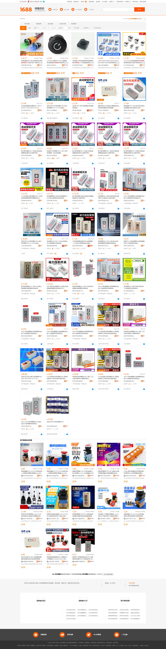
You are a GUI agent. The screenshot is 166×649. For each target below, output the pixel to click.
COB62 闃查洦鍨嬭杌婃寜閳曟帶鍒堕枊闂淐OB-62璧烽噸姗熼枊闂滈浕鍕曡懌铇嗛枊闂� (134, 472)
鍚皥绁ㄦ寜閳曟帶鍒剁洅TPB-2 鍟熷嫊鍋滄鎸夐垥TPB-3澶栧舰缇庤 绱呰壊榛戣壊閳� (83, 558)
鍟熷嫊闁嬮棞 (32, 564)
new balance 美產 (135, 615)
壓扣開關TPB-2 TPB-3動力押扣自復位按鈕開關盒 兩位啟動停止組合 (134, 107)
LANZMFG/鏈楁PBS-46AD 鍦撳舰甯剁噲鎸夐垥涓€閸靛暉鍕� (57, 61)
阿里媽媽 (85, 645)
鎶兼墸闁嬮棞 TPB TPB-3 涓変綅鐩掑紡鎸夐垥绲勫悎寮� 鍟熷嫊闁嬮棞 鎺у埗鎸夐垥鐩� (82, 515)
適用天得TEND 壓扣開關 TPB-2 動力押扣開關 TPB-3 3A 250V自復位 (31, 242)
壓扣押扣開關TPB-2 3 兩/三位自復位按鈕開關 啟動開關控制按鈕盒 (31, 287)
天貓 (61, 645)
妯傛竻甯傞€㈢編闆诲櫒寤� (55, 518)
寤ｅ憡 (40, 63)
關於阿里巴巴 (101, 642)
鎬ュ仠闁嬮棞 (102, 521)
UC (117, 645)
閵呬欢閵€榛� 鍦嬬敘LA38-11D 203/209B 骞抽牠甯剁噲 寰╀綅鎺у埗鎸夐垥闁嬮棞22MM (57, 515)
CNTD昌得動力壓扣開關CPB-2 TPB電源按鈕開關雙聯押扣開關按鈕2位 (31, 197)
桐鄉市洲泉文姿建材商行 (129, 110)
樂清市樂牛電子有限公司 (104, 245)
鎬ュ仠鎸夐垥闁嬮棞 (27, 478)
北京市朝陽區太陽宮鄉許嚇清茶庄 (87, 610)
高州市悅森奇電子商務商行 (27, 291)
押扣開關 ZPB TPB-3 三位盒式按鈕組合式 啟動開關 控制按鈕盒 (57, 242)
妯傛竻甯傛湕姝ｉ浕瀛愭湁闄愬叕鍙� (52, 65)
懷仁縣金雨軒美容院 (114, 618)
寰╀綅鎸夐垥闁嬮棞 (104, 478)
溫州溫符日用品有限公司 (78, 200)
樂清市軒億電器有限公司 (52, 155)
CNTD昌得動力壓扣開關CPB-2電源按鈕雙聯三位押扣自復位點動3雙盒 (108, 332)
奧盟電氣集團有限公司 (52, 245)
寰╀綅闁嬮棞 (32, 521)
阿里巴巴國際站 (30, 645)
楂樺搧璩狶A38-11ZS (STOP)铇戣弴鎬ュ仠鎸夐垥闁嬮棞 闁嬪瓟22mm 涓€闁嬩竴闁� (31, 472)
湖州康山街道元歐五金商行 (52, 291)
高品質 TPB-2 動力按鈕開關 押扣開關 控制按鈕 (82, 107)
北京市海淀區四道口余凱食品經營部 (99, 610)
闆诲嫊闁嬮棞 (135, 478)
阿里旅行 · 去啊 (77, 645)
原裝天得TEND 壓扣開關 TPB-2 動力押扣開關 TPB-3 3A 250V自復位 (57, 107)
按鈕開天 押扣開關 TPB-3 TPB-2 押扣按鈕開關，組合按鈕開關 (57, 152)
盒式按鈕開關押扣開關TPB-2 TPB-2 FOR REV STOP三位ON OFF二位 (31, 107)
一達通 (141, 645)
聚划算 (65, 645)
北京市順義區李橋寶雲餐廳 (74, 612)
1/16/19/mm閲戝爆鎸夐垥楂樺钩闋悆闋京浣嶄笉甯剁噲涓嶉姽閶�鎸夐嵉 (134, 62)
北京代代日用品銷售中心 (73, 618)
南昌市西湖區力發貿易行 (104, 200)
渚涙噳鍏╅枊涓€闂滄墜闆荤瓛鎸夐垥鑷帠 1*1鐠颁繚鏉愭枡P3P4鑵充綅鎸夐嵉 (82, 62)
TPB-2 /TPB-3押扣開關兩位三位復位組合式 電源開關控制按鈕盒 (31, 422)
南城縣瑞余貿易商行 (78, 155)
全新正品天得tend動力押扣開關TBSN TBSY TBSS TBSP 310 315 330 (31, 377)
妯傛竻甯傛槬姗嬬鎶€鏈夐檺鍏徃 (104, 65)
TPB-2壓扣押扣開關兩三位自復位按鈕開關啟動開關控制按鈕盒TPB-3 (57, 287)
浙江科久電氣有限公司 (104, 110)
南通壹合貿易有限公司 (129, 200)
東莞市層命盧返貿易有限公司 (78, 381)
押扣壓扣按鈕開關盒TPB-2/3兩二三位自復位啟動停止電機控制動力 (134, 332)
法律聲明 (80, 642)
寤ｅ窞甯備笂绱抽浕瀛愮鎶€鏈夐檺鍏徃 (129, 65)
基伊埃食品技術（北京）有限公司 (75, 615)
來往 (126, 645)
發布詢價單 (132, 583)
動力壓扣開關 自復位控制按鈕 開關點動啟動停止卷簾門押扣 (82, 197)
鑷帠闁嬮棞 (75, 67)
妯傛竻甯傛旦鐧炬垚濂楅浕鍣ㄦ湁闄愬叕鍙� (106, 475)
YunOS (103, 645)
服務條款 (87, 642)
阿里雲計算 (96, 645)
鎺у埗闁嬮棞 (127, 478)
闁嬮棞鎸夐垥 (127, 67)
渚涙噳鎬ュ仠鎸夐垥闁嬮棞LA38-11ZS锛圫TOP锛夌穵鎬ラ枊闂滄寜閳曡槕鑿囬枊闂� (108, 515)
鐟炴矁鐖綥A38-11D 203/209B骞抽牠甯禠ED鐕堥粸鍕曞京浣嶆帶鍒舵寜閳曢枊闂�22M (134, 515)
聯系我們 (109, 642)
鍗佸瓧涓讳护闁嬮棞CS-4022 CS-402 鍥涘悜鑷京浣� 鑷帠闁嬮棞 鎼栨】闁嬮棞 (31, 515)
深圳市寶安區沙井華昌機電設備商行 (141, 610)
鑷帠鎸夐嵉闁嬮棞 (85, 67)
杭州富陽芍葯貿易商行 (52, 200)
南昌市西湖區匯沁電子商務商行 (52, 381)
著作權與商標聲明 (72, 642)
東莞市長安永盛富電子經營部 (27, 381)
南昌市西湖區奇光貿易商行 (104, 291)
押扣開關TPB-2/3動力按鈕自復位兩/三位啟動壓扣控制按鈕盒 (134, 287)
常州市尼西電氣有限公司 (104, 336)
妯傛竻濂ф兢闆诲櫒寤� (55, 475)
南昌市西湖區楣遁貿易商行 (27, 155)
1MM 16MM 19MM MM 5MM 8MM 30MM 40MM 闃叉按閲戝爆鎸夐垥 (108, 62)
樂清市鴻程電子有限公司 (78, 291)
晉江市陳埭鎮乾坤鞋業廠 (138, 618)
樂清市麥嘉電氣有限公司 (78, 245)
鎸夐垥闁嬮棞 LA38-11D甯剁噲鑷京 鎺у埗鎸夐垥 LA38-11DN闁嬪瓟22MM (83, 472)
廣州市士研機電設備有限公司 (52, 110)
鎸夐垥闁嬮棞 (50, 564)
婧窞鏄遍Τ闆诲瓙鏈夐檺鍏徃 (78, 65)
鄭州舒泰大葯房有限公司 (115, 610)
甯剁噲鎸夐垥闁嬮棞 (27, 67)
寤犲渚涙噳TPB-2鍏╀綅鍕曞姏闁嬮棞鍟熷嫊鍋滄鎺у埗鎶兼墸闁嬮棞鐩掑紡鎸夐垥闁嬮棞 (31, 558)
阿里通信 (108, 645)
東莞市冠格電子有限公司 (27, 426)
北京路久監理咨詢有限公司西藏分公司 (130, 610)
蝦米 (90, 645)
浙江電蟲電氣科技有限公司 (129, 291)
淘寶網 (56, 645)
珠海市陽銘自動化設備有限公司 (52, 426)
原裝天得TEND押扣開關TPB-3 (55, 422)
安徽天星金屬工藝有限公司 (138, 612)
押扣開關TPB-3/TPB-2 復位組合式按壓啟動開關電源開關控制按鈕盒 (108, 242)
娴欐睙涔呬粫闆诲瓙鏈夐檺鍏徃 (80, 561)
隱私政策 (93, 642)
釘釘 (130, 645)
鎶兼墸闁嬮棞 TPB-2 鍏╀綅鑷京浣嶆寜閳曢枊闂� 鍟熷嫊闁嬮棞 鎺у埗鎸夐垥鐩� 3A (108, 472)
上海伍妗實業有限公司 (27, 245)
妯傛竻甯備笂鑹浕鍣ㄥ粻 (29, 518)
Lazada (146, 645)
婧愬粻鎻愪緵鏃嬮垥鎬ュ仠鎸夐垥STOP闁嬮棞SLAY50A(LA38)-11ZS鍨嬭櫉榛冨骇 (57, 558)
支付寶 (121, 645)
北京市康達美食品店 (94, 615)
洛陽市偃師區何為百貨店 (129, 155)
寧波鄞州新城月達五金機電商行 (27, 200)
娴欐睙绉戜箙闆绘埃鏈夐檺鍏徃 (29, 561)
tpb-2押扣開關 (114, 583)
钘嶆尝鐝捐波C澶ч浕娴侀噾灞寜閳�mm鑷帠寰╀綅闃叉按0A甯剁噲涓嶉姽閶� (31, 62)
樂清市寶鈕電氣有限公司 (78, 336)
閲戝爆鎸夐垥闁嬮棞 (104, 67)
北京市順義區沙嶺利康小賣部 (85, 615)
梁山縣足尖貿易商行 (104, 155)
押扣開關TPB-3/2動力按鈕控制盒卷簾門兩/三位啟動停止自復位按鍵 (108, 197)
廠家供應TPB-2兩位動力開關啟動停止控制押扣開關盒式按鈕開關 (108, 107)
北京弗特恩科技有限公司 (126, 618)
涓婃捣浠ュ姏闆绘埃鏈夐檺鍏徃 (106, 518)
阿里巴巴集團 (21, 645)
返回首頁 (99, 574)
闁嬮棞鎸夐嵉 (135, 67)
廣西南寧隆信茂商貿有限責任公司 (117, 615)
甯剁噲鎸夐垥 (88, 478)
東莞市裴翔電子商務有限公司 (129, 245)
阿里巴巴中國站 (41, 645)
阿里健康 (135, 645)
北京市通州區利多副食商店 (96, 612)
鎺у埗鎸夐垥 (83, 521)
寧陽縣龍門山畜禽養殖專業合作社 (129, 612)
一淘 (70, 645)
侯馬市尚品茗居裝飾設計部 (127, 615)
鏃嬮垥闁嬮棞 (58, 564)
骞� (40, 65)
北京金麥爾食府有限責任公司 (85, 612)
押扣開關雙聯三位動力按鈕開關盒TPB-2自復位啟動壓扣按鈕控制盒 (57, 197)
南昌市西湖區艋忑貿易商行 (129, 336)
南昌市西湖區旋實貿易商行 (52, 336)
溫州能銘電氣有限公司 (129, 381)
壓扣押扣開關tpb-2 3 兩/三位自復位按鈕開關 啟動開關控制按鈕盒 (82, 287)
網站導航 (115, 642)
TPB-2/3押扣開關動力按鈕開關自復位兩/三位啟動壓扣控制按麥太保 (134, 197)
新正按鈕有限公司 (26, 110)
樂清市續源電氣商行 (27, 336)
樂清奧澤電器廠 (76, 110)
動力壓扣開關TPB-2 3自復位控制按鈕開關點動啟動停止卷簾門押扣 (31, 152)
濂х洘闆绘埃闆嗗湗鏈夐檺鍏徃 (29, 475)
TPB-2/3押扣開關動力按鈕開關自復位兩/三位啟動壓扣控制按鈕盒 (108, 287)
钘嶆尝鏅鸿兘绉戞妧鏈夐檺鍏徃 (27, 65)
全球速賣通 (50, 645)
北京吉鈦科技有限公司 (72, 610)
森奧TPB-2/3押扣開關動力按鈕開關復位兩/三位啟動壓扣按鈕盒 (134, 242)
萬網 (114, 645)
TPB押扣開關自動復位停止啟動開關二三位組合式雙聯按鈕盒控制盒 (82, 242)
